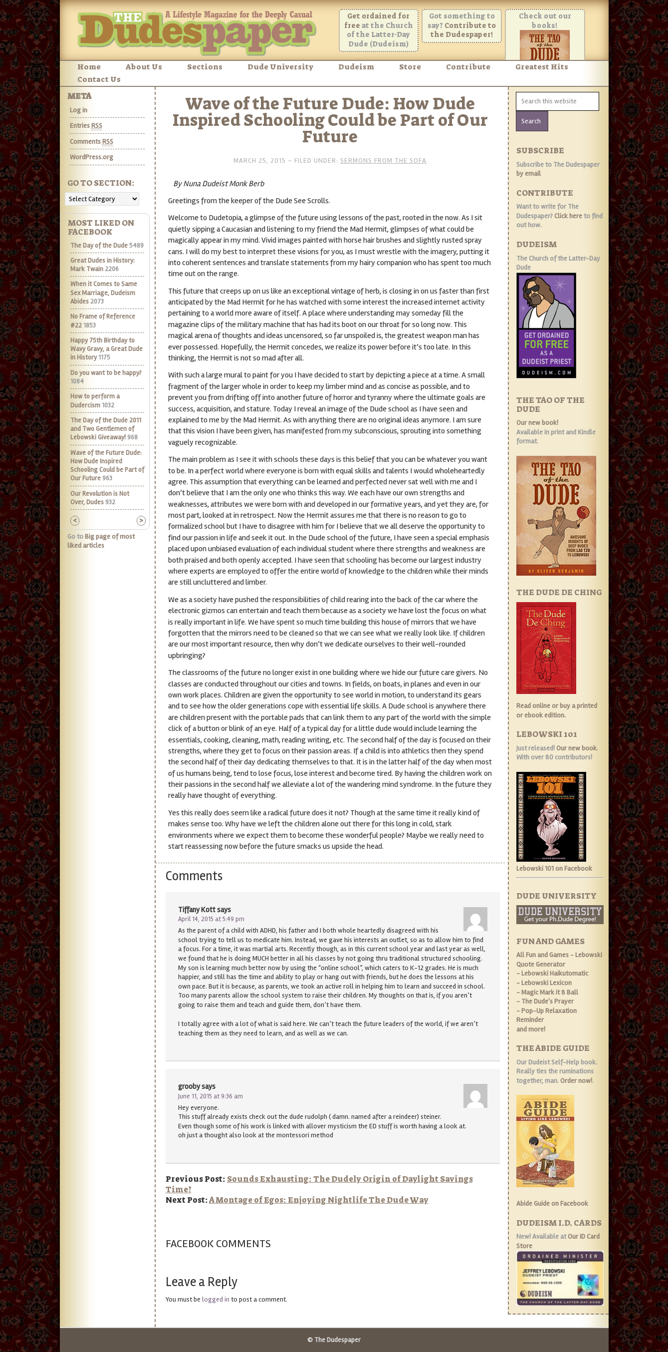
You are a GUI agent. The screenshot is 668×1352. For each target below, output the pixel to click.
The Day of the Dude (99, 246)
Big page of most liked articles (101, 541)
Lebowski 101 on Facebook (554, 868)
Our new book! (537, 422)
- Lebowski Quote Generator (559, 960)
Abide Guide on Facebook (552, 1203)
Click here (568, 216)
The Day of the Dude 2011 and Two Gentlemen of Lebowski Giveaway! (105, 429)
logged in (215, 1299)
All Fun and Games (542, 955)
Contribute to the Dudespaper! (463, 30)
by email (528, 173)
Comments (91, 141)
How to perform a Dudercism (95, 400)
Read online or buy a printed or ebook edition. (556, 710)
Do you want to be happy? (106, 373)
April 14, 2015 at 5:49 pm (211, 919)
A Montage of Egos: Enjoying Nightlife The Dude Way (319, 1200)
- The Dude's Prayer (545, 1001)
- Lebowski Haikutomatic (552, 973)
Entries (86, 125)
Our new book (576, 748)
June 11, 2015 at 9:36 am (210, 1096)
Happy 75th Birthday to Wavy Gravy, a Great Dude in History (106, 349)
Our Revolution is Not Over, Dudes (99, 498)
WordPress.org (91, 157)
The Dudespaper (199, 31)
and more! (530, 1029)
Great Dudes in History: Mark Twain (102, 265)
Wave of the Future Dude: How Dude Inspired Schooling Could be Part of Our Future (107, 466)
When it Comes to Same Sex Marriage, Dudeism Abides (103, 293)
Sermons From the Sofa (383, 160)
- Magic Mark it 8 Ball (547, 992)
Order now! (576, 1080)
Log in (78, 110)
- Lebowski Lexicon (544, 983)
